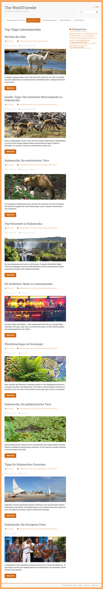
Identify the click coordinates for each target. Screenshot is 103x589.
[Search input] (87, 12)
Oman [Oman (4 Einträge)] (81, 45)
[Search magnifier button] (97, 12)
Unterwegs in (52, 104)
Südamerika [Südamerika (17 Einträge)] (76, 47)
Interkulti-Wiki (78, 20)
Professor (10, 41)
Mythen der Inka (15, 36)
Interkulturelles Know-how (15, 20)
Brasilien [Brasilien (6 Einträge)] (90, 33)
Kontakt (80, 585)
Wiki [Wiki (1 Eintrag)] (91, 48)
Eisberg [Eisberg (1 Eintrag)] (82, 36)
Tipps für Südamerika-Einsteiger (25, 464)
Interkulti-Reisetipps (49, 20)
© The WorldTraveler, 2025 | (69, 585)
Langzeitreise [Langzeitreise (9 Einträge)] (83, 40)
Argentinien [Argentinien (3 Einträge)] (81, 34)
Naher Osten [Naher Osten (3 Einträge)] (73, 45)
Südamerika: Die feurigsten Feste (25, 524)
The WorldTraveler (21, 7)
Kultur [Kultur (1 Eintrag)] (94, 38)
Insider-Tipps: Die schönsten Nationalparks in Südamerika (33, 98)
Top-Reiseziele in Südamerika (23, 223)
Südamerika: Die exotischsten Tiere (27, 160)
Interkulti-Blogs (65, 20)
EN (97, 7)
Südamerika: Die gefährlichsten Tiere (28, 404)
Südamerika (32, 46)
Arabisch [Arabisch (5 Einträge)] (73, 33)
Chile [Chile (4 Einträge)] (96, 33)
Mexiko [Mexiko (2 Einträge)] (94, 43)
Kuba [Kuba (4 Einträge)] (91, 38)
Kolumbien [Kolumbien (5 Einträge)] (83, 38)
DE (94, 7)
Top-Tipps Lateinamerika (38, 41)
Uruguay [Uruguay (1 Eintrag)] (87, 48)
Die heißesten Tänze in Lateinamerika (29, 284)
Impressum (87, 585)
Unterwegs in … (33, 20)
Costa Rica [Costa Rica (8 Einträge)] (74, 35)
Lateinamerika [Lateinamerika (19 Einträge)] (78, 42)
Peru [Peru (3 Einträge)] (85, 45)
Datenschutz (95, 585)
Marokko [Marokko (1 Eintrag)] (90, 43)
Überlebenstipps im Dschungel (24, 344)
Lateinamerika (24, 41)
